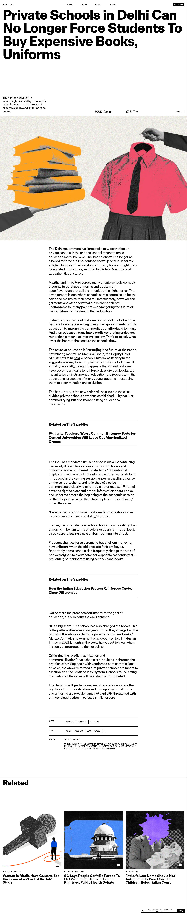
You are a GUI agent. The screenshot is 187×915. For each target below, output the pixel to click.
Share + (179, 111)
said (77, 358)
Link (97, 722)
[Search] (175, 4)
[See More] (104, 731)
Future (98, 4)
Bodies (83, 4)
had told (114, 638)
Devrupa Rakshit (103, 112)
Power (69, 4)
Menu (180, 4)
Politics (79, 731)
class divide (93, 731)
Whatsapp (70, 722)
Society (113, 4)
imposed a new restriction (106, 249)
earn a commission (112, 295)
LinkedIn (82, 722)
